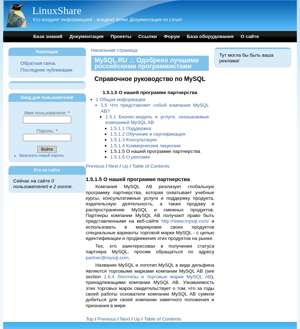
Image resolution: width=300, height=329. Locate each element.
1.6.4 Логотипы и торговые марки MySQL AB (157, 276)
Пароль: (46, 131)
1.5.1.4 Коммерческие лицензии (145, 145)
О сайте (249, 36)
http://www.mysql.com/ (185, 221)
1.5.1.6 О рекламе (130, 157)
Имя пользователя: (47, 113)
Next (113, 166)
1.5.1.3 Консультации (133, 139)
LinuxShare (57, 10)
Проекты (121, 36)
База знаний (48, 36)
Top (90, 319)
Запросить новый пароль (41, 155)
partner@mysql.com (107, 257)
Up (125, 166)
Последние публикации (46, 70)
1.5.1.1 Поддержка (130, 128)
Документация (86, 36)
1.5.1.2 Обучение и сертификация (147, 134)
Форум (172, 36)
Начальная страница (114, 50)
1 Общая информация (120, 99)
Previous (95, 166)
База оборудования (210, 36)
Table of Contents (151, 166)
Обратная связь (38, 63)
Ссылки (147, 36)
